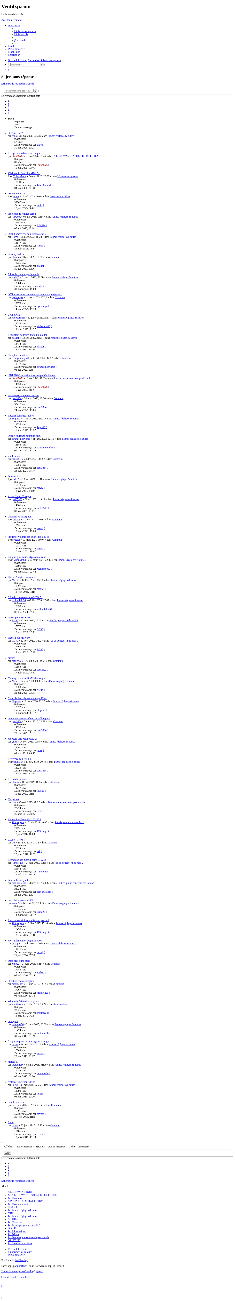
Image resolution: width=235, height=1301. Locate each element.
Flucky (15, 782)
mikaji (15, 943)
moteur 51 (13, 1061)
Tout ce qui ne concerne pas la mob (72, 378)
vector (16, 519)
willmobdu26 (19, 600)
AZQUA (16, 216)
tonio (16, 196)
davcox (15, 1105)
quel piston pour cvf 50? (20, 900)
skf (13, 842)
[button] (8, 113)
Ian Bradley (21, 1260)
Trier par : (52, 1146)
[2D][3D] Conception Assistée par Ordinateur (31, 375)
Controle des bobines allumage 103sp (27, 698)
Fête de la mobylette (18, 880)
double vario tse (16, 1102)
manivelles (17, 984)
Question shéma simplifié (21, 981)
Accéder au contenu (11, 20)
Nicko (15, 681)
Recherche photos (17, 779)
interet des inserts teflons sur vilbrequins (29, 718)
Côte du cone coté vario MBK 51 (25, 597)
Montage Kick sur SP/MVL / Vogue (26, 678)
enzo (14, 135)
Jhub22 (15, 963)
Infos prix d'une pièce (19, 960)
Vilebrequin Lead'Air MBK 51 (24, 173)
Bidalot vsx (14, 314)
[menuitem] (25, 31)
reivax (15, 1125)
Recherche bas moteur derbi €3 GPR (27, 859)
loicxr (15, 1044)
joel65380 (17, 499)
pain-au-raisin (19, 883)
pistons (11, 658)
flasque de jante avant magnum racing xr (29, 1041)
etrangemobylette (21, 358)
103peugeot (18, 822)
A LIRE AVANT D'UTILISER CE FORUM (76, 156)
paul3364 (17, 398)
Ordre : (80, 1146)
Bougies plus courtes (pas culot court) (27, 557)
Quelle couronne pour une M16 (24, 435)
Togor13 (16, 418)
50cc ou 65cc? (15, 133)
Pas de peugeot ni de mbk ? (63, 620)
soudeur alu (14, 456)
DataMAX (17, 156)
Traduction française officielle (17, 1271)
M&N (16, 479)
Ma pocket (13, 799)
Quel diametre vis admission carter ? (27, 234)
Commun (55, 257)
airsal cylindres (16, 254)
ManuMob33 (20, 560)
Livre (11, 1122)
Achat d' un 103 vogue (19, 496)
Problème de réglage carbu (22, 213)
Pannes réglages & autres (61, 135)
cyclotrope (17, 297)
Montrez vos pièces (67, 176)
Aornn (15, 236)
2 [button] (8, 104)
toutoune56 (18, 1024)
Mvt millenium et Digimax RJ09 (25, 940)
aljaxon (15, 257)
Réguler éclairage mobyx (21, 415)
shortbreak (17, 1004)
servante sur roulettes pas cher (23, 395)
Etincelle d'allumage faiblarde (23, 274)
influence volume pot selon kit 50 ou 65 (28, 536)
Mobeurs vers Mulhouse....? (22, 738)
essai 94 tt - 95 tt (16, 839)
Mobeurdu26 (18, 317)
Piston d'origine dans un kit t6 (23, 577)
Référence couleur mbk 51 (21, 758)
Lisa (14, 802)
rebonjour (13, 1021)
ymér (14, 741)
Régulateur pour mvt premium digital (27, 334)
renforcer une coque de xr (21, 1082)
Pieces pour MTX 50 (19, 617)
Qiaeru (39, 1271)
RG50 (15, 620)
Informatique (61, 1004)
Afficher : (19, 1146)
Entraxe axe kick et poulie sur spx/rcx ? (28, 920)
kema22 (16, 903)
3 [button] (8, 107)
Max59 (15, 580)
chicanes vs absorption (19, 516)
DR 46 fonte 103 (16, 193)
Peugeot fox (14, 476)
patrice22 (17, 660)
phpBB (21, 1266)
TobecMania (19, 176)
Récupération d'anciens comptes (24, 153)
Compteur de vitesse (18, 355)
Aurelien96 (18, 862)
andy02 (15, 277)
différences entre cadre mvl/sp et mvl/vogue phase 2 (35, 294)
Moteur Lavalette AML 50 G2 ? (24, 819)
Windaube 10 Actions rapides (23, 1001)
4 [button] (8, 110)
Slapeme (16, 701)
